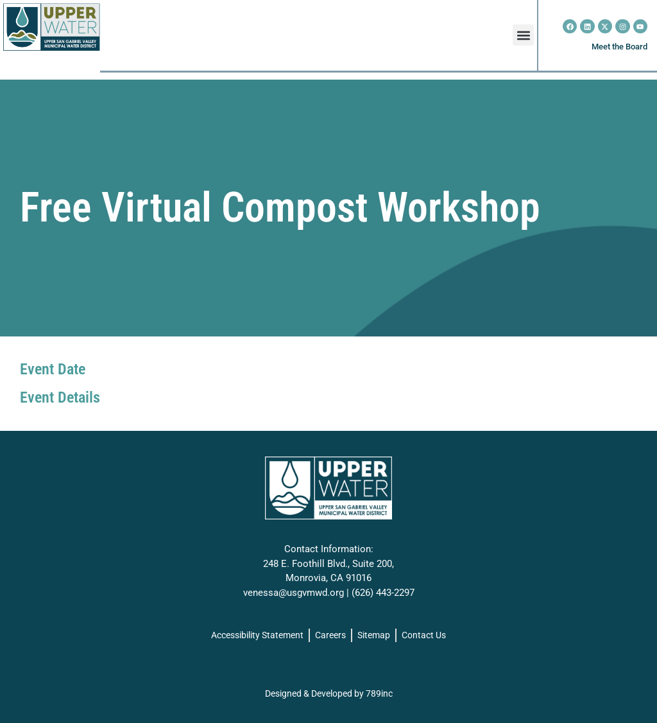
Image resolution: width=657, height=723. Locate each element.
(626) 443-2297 (383, 592)
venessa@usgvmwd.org (293, 592)
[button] (523, 35)
